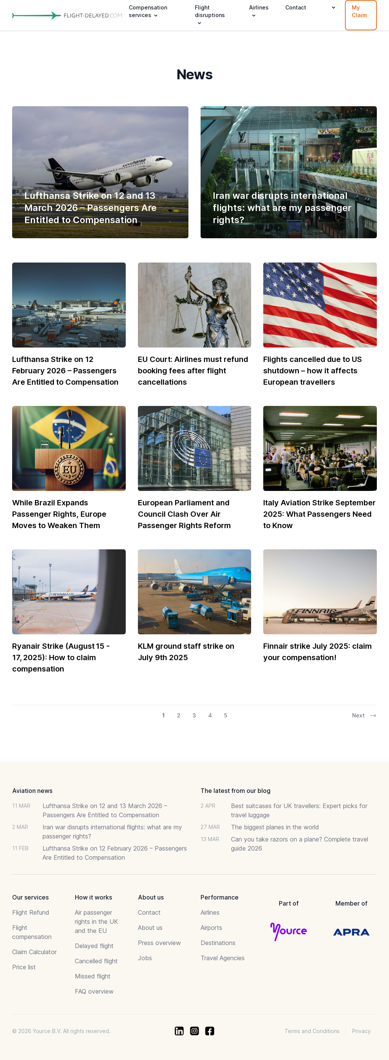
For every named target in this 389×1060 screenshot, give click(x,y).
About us (150, 927)
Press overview (159, 943)
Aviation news (32, 790)
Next (364, 715)
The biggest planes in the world (275, 827)
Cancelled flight (96, 961)
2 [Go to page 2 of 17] (178, 715)
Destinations (218, 943)
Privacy (361, 1031)
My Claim (359, 11)
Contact (295, 7)
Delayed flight (94, 946)
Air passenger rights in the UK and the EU (96, 921)
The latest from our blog (235, 790)
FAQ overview (94, 991)
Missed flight (93, 976)
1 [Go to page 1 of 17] (163, 715)
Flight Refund (30, 912)
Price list (24, 967)
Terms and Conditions (312, 1031)
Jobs (145, 958)
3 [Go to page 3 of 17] (194, 715)
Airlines (210, 912)
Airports (211, 927)
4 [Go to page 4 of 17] (210, 715)
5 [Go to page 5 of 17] (225, 715)
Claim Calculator (34, 952)
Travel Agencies (223, 958)
